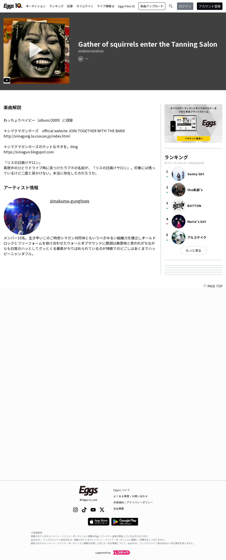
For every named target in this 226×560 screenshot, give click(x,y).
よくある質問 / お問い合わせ (130, 496)
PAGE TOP (212, 478)
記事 (70, 6)
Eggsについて (121, 490)
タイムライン (84, 6)
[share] (80, 58)
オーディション (36, 6)
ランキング (56, 6)
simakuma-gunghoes (91, 50)
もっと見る (193, 250)
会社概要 (118, 508)
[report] (87, 58)
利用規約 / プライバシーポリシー (133, 502)
